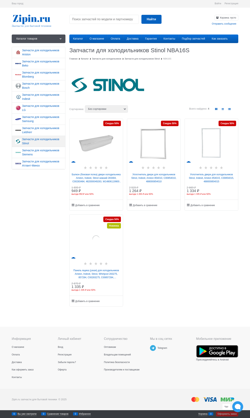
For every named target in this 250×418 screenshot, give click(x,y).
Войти (218, 3)
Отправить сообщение (224, 23)
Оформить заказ (227, 414)
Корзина (202, 413)
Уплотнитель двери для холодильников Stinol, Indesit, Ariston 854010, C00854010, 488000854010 (153, 178)
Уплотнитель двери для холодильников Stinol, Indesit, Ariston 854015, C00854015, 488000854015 (211, 178)
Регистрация (231, 3)
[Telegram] (153, 348)
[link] (216, 109)
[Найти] (151, 19)
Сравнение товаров (58, 413)
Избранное (85, 413)
